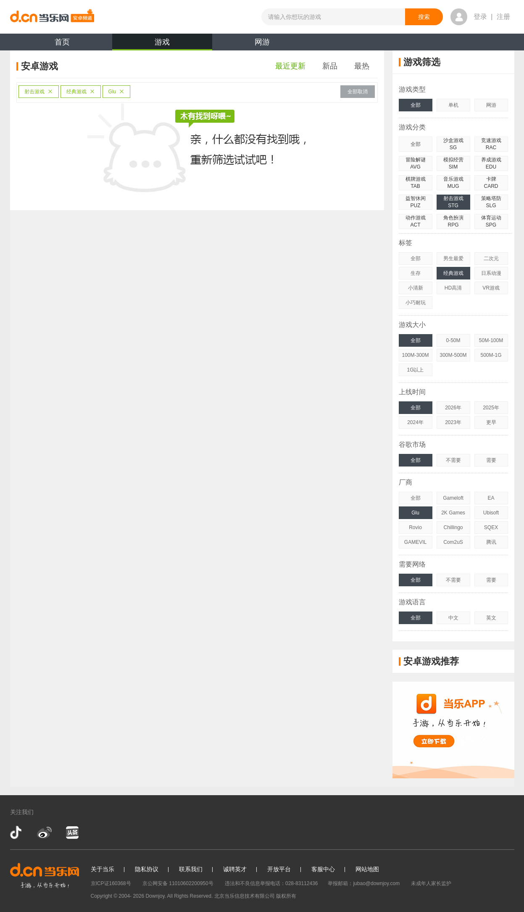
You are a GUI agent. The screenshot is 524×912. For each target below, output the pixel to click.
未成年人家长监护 (431, 883)
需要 (491, 460)
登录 (480, 16)
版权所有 (286, 896)
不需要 (453, 460)
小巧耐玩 (416, 303)
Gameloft (453, 498)
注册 (503, 16)
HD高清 (453, 288)
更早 (491, 422)
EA (490, 498)
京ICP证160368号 (111, 883)
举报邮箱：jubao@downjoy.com (364, 883)
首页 (62, 42)
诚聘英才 (235, 869)
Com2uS (453, 542)
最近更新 (290, 66)
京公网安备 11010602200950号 (177, 883)
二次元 (491, 258)
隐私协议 (146, 869)
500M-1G (490, 355)
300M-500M (453, 355)
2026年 (453, 408)
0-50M (453, 340)
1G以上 (415, 370)
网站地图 (367, 869)
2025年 (491, 408)
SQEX (491, 527)
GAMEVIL (415, 542)
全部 (416, 105)
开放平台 (279, 869)
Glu (116, 92)
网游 (262, 42)
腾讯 (491, 542)
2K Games (453, 513)
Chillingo (453, 527)
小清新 (415, 288)
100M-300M (415, 355)
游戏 (162, 44)
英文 (491, 618)
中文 (453, 618)
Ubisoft (491, 513)
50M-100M (491, 340)
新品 (329, 66)
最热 (361, 66)
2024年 (415, 422)
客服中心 (323, 869)
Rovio (415, 527)
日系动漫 (491, 273)
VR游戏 (491, 288)
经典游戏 (80, 92)
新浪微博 (44, 832)
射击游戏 (38, 92)
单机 (453, 105)
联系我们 (191, 869)
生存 (416, 273)
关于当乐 (102, 869)
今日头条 (72, 832)
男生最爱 (453, 258)
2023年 (453, 422)
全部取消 (358, 92)
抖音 (17, 832)
